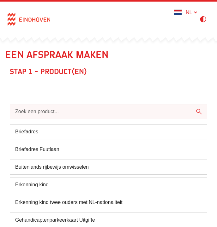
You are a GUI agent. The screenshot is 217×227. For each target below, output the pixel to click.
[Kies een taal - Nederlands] (191, 12)
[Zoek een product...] (102, 111)
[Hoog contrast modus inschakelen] (204, 19)
